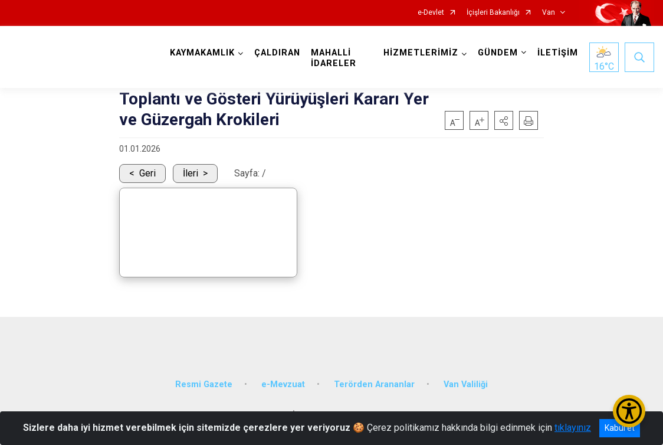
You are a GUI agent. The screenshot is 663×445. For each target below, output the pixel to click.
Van (548, 13)
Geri (147, 173)
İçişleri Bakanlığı (493, 13)
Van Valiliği (466, 383)
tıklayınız (572, 427)
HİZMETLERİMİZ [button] (420, 53)
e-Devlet (431, 13)
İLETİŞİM (557, 53)
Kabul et (620, 428)
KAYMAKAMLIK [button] (202, 53)
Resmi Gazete (203, 383)
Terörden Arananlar (374, 383)
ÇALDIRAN (277, 53)
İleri (190, 173)
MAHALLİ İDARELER (333, 58)
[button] (503, 120)
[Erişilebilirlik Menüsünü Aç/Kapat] (629, 411)
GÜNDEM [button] (498, 53)
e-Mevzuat (283, 383)
